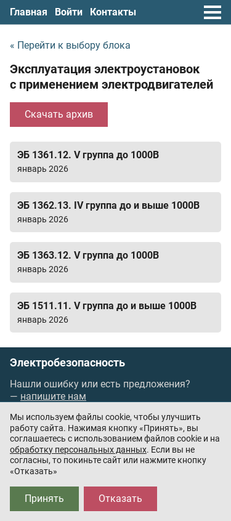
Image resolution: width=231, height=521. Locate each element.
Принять (44, 498)
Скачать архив (59, 114)
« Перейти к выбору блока (70, 45)
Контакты (113, 12)
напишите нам (53, 396)
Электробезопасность (67, 362)
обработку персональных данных (78, 449)
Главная (28, 12)
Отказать (120, 498)
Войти (69, 12)
